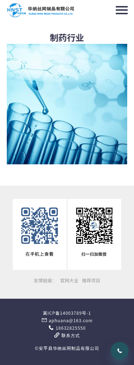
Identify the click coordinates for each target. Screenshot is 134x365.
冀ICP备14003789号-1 (67, 313)
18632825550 (67, 328)
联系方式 (67, 335)
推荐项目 (91, 280)
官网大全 (69, 280)
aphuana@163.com (67, 320)
